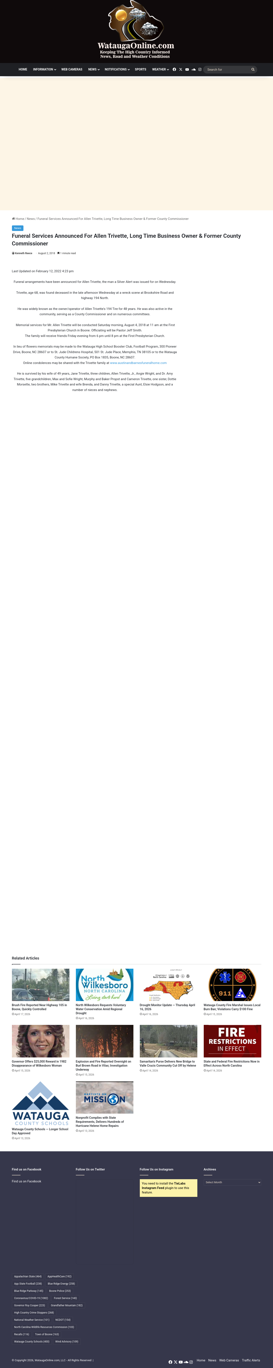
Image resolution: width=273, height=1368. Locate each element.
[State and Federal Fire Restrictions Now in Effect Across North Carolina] (232, 1041)
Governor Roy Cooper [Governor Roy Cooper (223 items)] (29, 1305)
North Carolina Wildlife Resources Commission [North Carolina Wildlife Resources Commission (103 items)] (44, 1327)
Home (23, 69)
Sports (140, 69)
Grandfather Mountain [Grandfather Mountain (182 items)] (67, 1305)
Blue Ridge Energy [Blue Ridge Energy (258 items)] (61, 1283)
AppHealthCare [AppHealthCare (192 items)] (59, 1276)
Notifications (116, 69)
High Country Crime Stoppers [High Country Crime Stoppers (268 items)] (34, 1312)
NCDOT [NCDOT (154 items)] (63, 1319)
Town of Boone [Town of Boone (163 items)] (47, 1334)
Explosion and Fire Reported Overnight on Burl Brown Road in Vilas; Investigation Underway (103, 1065)
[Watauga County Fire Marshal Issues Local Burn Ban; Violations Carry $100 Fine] (232, 985)
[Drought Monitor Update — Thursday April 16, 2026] (168, 985)
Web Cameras (71, 69)
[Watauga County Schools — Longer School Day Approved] (40, 1103)
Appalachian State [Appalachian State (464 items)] (28, 1276)
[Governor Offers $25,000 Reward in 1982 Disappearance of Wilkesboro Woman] (40, 1041)
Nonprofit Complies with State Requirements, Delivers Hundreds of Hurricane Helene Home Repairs (100, 1121)
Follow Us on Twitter (90, 1169)
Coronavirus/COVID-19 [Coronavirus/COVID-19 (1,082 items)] (31, 1298)
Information (43, 69)
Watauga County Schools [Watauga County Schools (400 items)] (31, 1341)
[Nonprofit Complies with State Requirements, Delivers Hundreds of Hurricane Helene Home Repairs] (104, 1097)
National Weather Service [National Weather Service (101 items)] (32, 1319)
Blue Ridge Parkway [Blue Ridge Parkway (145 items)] (28, 1290)
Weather (159, 69)
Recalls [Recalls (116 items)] (21, 1334)
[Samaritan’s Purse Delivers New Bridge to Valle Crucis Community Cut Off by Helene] (168, 1041)
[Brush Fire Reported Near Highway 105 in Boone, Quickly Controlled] (40, 985)
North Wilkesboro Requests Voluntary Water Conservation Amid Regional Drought (101, 1009)
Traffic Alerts (251, 1360)
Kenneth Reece (23, 253)
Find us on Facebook (26, 1181)
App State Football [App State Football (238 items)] (28, 1283)
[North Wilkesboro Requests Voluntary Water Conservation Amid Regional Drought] (104, 985)
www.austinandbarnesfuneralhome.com (138, 363)
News (92, 69)
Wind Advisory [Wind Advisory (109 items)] (66, 1341)
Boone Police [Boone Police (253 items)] (60, 1290)
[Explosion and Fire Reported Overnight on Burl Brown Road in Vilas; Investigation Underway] (104, 1041)
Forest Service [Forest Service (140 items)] (65, 1298)
